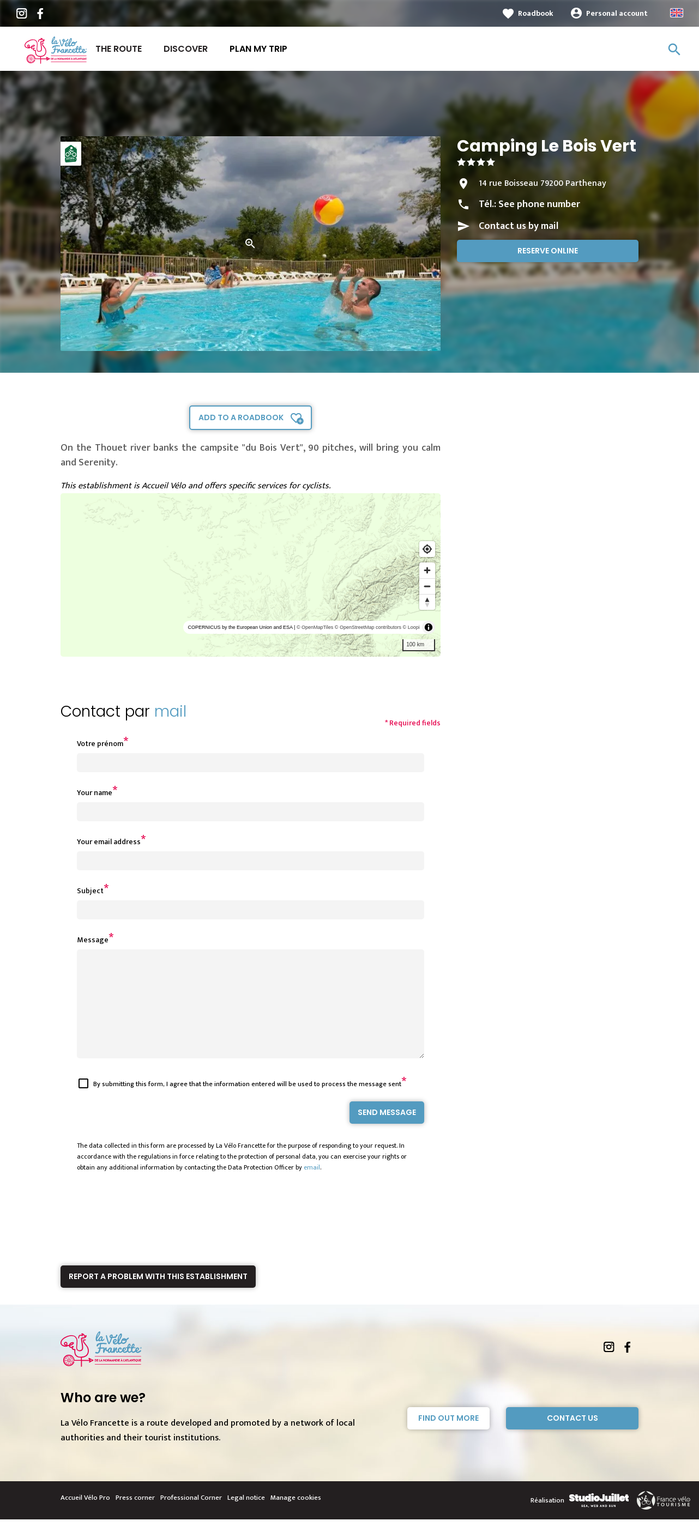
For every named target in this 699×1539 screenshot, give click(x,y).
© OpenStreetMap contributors (368, 627)
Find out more (448, 1437)
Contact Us (572, 1437)
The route (118, 49)
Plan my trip (258, 49)
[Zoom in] (427, 570)
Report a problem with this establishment (158, 1295)
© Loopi (411, 627)
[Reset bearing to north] (427, 602)
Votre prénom (100, 743)
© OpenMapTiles (315, 627)
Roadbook (535, 13)
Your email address (109, 841)
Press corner (135, 1517)
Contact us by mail (518, 226)
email (312, 1186)
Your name (94, 792)
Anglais (677, 13)
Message (93, 940)
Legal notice (246, 1517)
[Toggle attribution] (428, 627)
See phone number (539, 204)
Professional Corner (191, 1517)
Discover (186, 49)
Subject (90, 890)
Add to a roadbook (241, 417)
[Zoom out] (427, 586)
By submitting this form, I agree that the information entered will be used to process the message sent (247, 1103)
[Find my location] (427, 549)
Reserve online (547, 250)
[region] (251, 575)
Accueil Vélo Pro (85, 1517)
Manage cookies (295, 1517)
